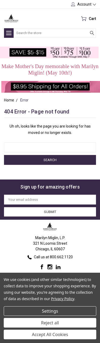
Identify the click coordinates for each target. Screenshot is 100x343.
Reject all (50, 323)
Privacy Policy (62, 298)
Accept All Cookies (50, 334)
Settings (50, 311)
